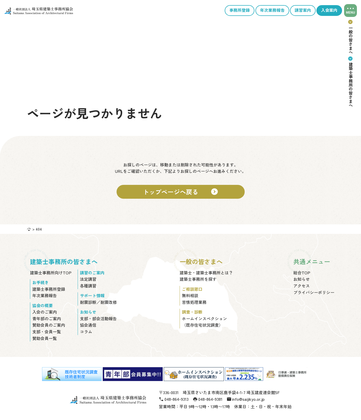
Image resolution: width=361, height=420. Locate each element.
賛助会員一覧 (44, 338)
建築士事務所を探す (198, 279)
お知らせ (301, 279)
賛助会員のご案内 (48, 325)
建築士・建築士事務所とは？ (206, 272)
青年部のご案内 (46, 318)
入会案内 (329, 10)
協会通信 (88, 325)
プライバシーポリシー (313, 292)
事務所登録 (239, 10)
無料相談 (190, 295)
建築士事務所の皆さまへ (351, 81)
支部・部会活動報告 (98, 318)
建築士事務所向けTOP (50, 272)
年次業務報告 (272, 10)
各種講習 (88, 286)
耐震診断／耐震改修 (98, 302)
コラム (86, 331)
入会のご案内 (44, 312)
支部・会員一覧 (46, 331)
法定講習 (88, 279)
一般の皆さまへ (351, 36)
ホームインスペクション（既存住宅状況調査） (204, 321)
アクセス (301, 286)
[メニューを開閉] (350, 10)
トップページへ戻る (180, 191)
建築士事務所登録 (48, 289)
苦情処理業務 (194, 302)
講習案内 (303, 10)
